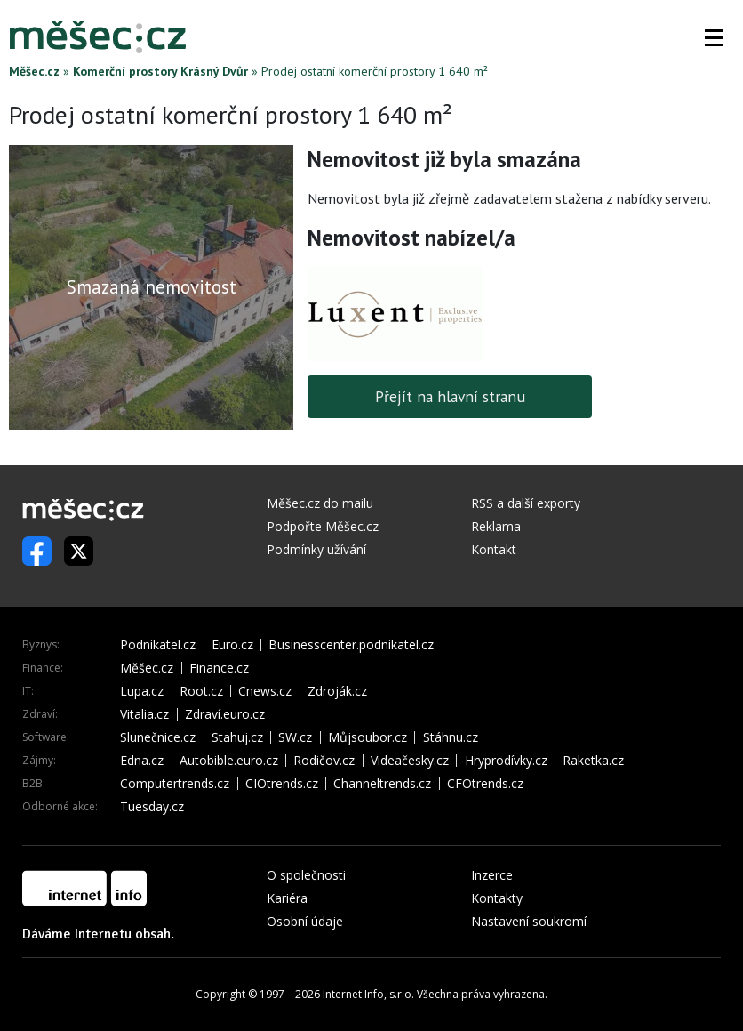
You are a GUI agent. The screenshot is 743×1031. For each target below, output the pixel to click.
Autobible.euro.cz (229, 760)
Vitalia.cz (144, 714)
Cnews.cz (265, 691)
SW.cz (295, 737)
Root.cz (201, 691)
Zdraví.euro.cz (225, 714)
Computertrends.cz (174, 783)
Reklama (496, 526)
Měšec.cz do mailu (320, 503)
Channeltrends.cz (382, 783)
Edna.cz (142, 760)
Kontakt (493, 549)
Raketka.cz (593, 760)
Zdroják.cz (337, 691)
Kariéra (287, 898)
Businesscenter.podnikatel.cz (351, 645)
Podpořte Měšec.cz (323, 526)
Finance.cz (219, 668)
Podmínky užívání (316, 549)
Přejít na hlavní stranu (450, 396)
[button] (714, 37)
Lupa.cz (142, 691)
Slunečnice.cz (158, 737)
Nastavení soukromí (529, 921)
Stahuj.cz (237, 737)
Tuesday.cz (152, 807)
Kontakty (497, 898)
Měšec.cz (34, 71)
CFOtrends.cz (485, 783)
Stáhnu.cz (450, 737)
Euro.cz (232, 645)
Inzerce (492, 874)
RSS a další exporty (525, 503)
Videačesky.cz (410, 760)
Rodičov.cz (324, 760)
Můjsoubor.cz (367, 737)
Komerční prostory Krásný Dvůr (160, 71)
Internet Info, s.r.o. (368, 994)
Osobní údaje (305, 921)
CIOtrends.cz (281, 783)
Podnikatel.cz (158, 645)
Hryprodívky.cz (506, 760)
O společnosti (306, 874)
